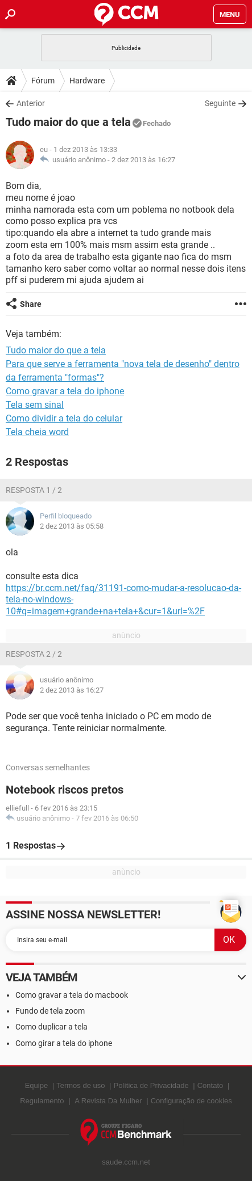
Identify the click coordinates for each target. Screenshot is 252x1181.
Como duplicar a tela (51, 1026)
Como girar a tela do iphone (63, 1043)
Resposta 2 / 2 (34, 654)
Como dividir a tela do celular (64, 418)
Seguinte (220, 103)
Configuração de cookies (191, 1100)
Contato (210, 1085)
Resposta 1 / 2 (34, 490)
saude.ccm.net (126, 1162)
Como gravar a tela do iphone (65, 391)
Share (31, 304)
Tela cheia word (37, 432)
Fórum (43, 80)
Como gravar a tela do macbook (71, 994)
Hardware (87, 80)
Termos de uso (80, 1085)
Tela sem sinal (35, 404)
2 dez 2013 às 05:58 (72, 526)
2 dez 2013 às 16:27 (143, 159)
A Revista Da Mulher (108, 1100)
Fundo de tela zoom (50, 1010)
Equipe (36, 1085)
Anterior (30, 103)
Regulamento (42, 1100)
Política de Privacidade (150, 1085)
